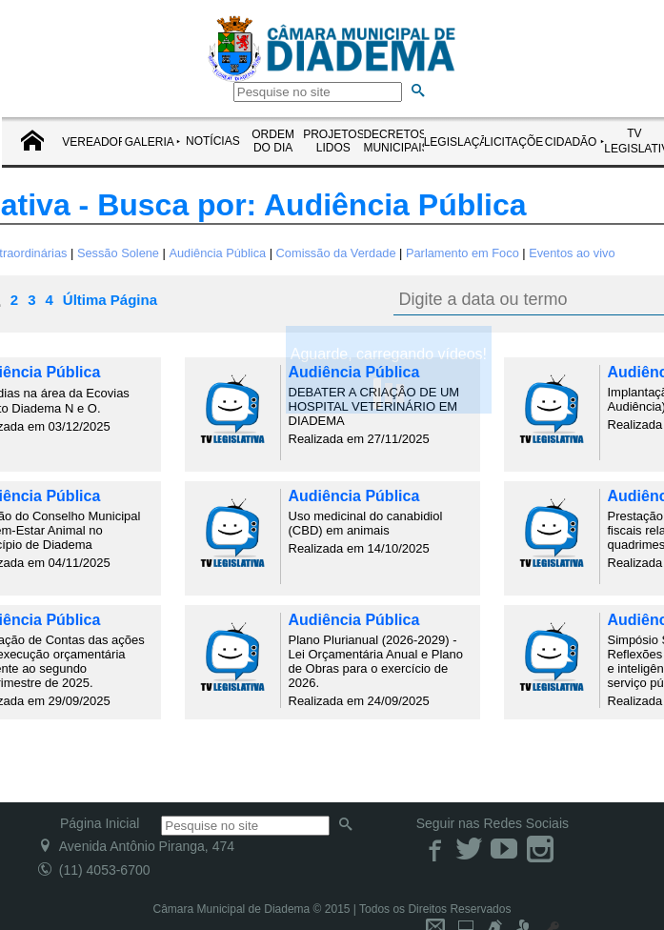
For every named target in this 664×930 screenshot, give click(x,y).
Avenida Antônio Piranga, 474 (136, 846)
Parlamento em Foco (462, 253)
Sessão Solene (118, 253)
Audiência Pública (217, 253)
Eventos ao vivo (571, 253)
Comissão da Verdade (336, 253)
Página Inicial (99, 823)
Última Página (110, 300)
